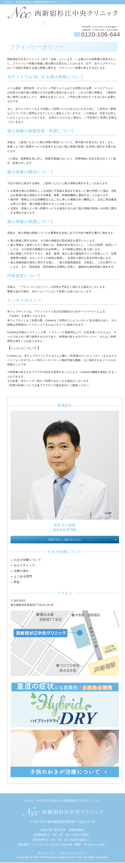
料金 (17, 582)
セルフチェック (24, 565)
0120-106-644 (100, 35)
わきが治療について (27, 560)
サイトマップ (46, 853)
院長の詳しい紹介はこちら (64, 540)
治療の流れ (21, 571)
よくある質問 (23, 576)
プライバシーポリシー (73, 853)
